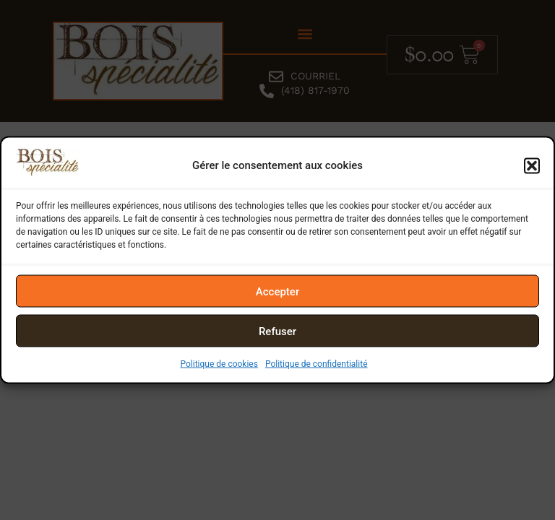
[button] (532, 165)
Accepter (277, 291)
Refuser (277, 330)
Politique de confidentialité (316, 364)
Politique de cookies (219, 364)
